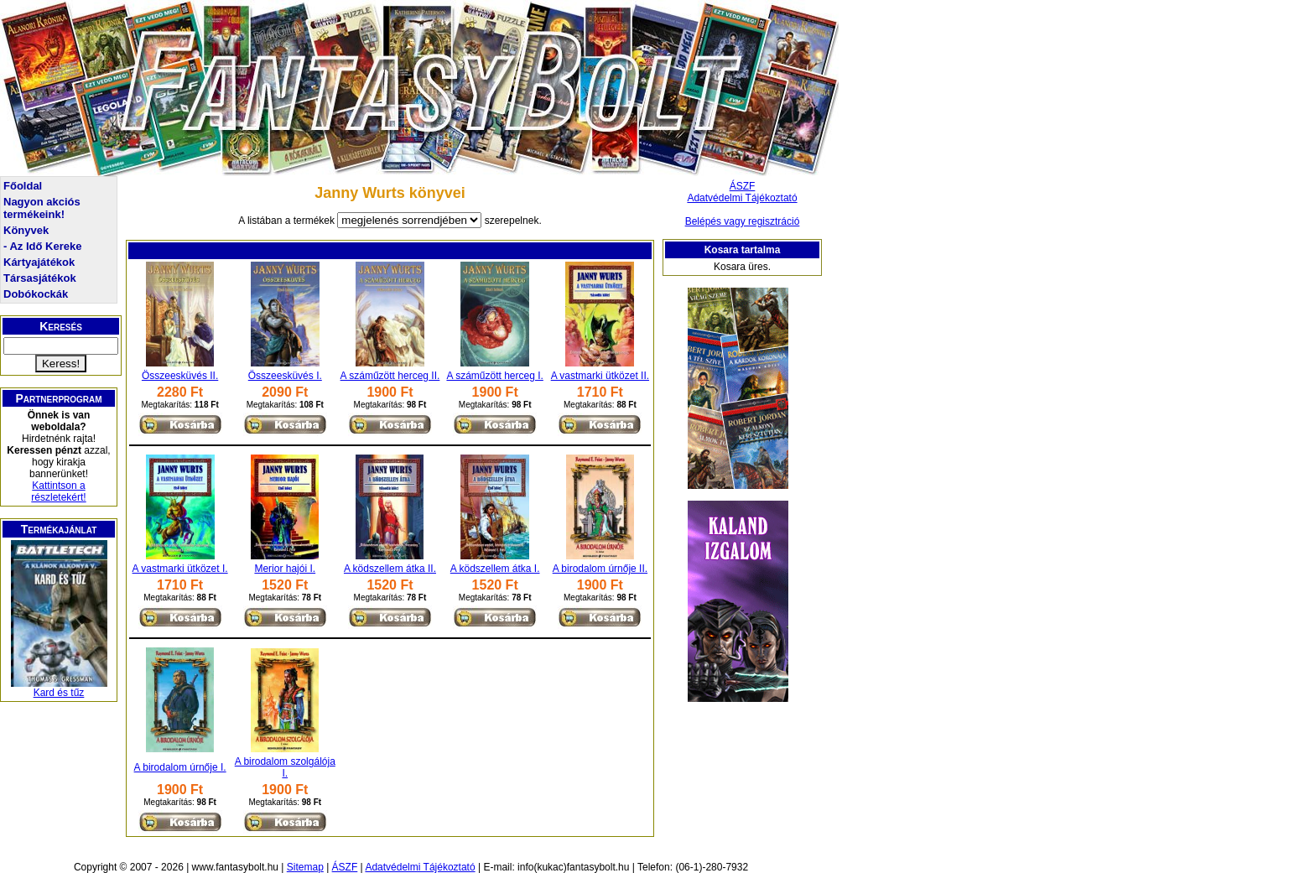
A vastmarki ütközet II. (600, 376)
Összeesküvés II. (180, 376)
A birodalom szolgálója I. (285, 767)
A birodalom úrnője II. (600, 568)
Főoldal (22, 185)
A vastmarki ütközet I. (180, 568)
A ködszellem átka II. (390, 568)
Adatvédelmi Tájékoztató (742, 198)
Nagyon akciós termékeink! (42, 208)
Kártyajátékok (39, 262)
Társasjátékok (39, 278)
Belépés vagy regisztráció (742, 221)
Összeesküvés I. (285, 376)
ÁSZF (743, 186)
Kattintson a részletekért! (58, 491)
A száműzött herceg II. (390, 376)
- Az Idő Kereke (42, 246)
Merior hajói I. (284, 568)
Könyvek (26, 230)
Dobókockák (35, 294)
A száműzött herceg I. (494, 376)
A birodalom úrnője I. (180, 767)
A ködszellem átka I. (495, 568)
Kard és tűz (59, 693)
